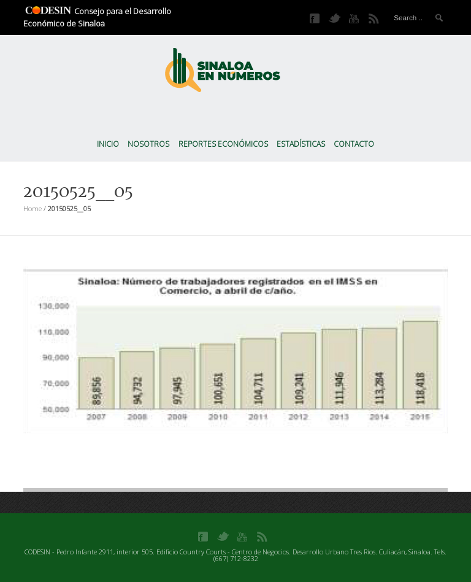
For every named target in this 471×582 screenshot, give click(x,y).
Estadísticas (301, 144)
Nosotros (148, 144)
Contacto (354, 144)
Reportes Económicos (223, 144)
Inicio (108, 144)
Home (32, 208)
